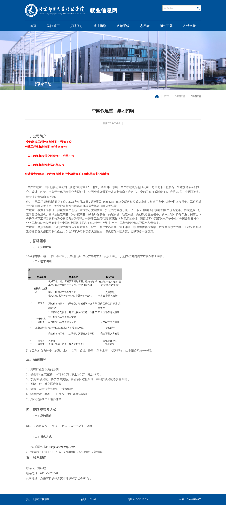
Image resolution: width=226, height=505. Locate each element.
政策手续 (123, 26)
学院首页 (53, 26)
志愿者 (145, 26)
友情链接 (189, 26)
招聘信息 (76, 26)
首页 (33, 26)
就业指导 (99, 26)
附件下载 (166, 26)
